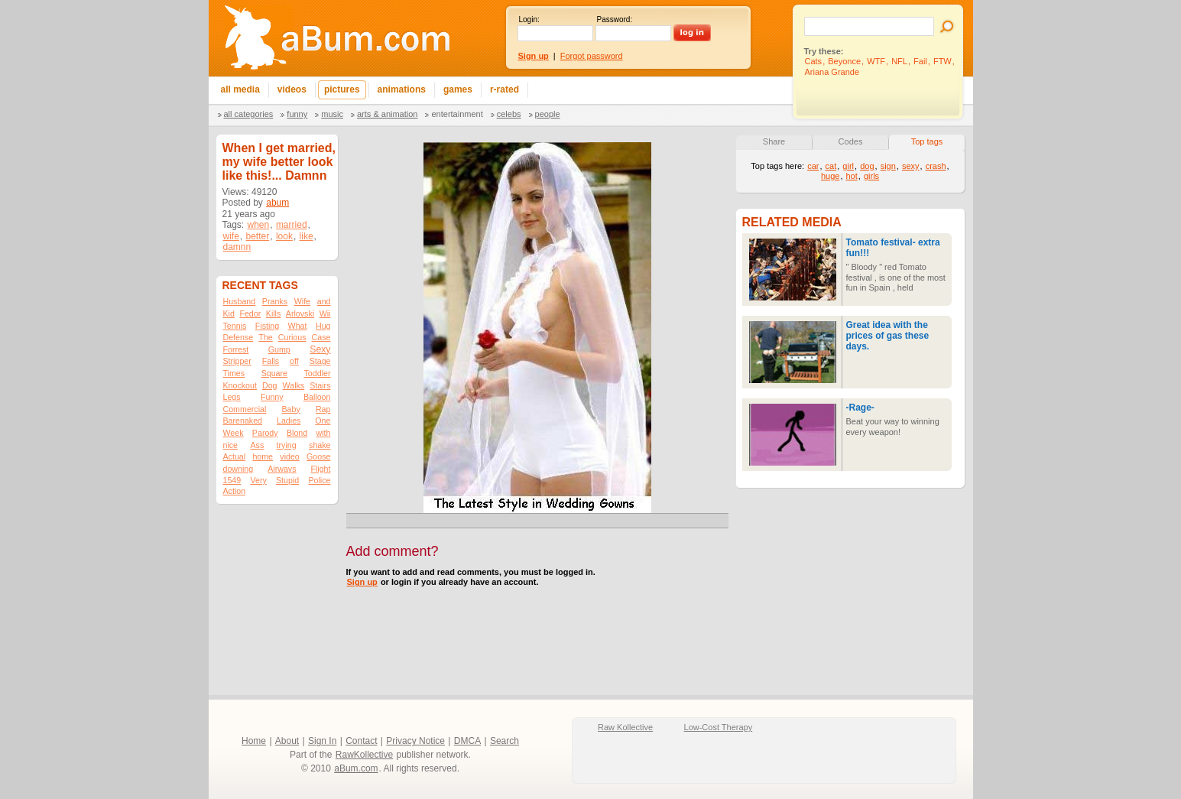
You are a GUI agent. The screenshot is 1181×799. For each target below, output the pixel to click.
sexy (911, 166)
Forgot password (591, 55)
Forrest (236, 349)
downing (238, 468)
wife (231, 236)
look (284, 236)
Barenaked (243, 420)
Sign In (322, 741)
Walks (294, 385)
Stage (320, 360)
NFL (899, 61)
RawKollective (364, 754)
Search (504, 741)
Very (258, 480)
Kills (273, 313)
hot (852, 175)
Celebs (509, 114)
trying (287, 445)
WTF (876, 61)
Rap (323, 409)
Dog (269, 385)
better (258, 236)
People (547, 114)
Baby (290, 409)
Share (774, 141)
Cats (813, 61)
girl (848, 166)
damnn (237, 247)
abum (277, 202)
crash (936, 166)
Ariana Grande (832, 71)
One (322, 420)
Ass (257, 445)
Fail (920, 61)
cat (831, 166)
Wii (325, 313)
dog (867, 166)
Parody (265, 432)
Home (254, 741)
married (291, 224)
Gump (279, 349)
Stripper (237, 360)
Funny (297, 114)
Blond (297, 432)
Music (332, 114)
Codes (851, 141)
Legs (232, 396)
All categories (249, 114)
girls (871, 175)
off (294, 360)
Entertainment (456, 114)
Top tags (927, 141)
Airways (282, 468)
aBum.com (356, 768)
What (297, 325)
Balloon (317, 396)
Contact (361, 741)
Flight (320, 468)
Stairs (320, 385)
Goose (318, 456)
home (262, 456)
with (323, 432)
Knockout (240, 385)
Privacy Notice (415, 741)
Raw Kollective (625, 727)
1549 (232, 480)
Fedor (250, 313)
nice (230, 445)
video (289, 456)
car (813, 166)
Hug (323, 325)
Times (234, 373)
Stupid (287, 480)
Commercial (245, 409)
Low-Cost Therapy (718, 727)
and (324, 301)
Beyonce (844, 61)
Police (319, 480)
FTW (942, 61)
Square (274, 373)
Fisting (267, 325)
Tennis (235, 325)
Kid (229, 313)
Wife (302, 301)
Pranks (274, 301)
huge (830, 175)
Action (234, 490)
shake (319, 445)
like (306, 236)
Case (321, 337)
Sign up (362, 581)
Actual (234, 456)
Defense (238, 337)
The (265, 337)
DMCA (467, 741)
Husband (239, 301)
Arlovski (300, 313)
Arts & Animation (387, 114)
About (287, 741)
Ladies (288, 420)
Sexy (320, 349)
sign (888, 166)
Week (233, 432)
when (259, 224)
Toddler (317, 373)
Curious (292, 337)
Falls (271, 360)
